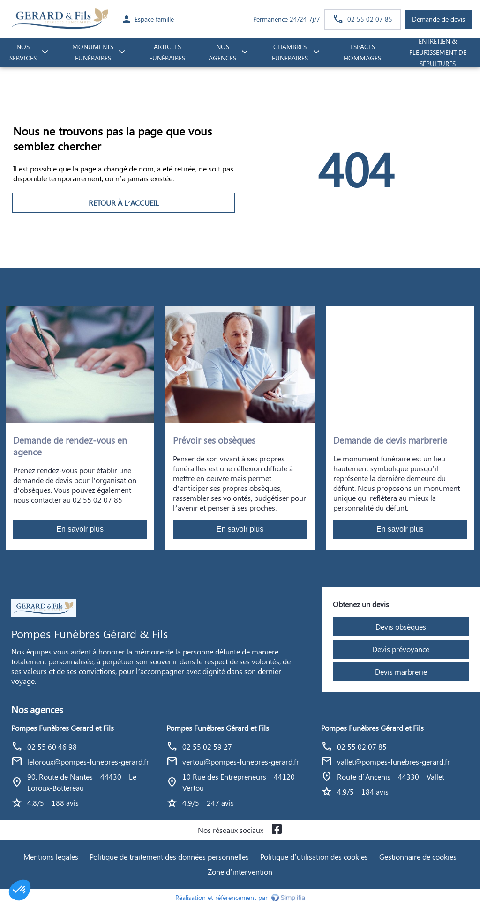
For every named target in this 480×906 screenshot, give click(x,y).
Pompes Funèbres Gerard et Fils (62, 728)
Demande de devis (438, 19)
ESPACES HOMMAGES (362, 52)
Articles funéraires (167, 52)
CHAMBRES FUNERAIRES (290, 52)
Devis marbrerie (401, 671)
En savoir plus (80, 529)
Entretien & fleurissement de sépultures (437, 52)
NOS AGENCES (222, 52)
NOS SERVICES (23, 52)
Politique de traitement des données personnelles (169, 856)
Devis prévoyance (400, 649)
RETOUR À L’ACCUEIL (124, 203)
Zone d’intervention (240, 871)
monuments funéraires (92, 52)
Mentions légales (50, 856)
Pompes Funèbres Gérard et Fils (217, 728)
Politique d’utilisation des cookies (314, 856)
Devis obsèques (400, 626)
